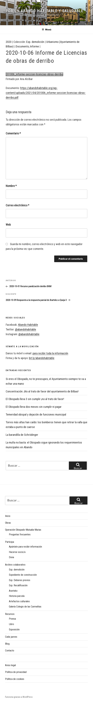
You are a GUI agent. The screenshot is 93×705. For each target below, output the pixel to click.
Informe (34, 46)
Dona (11, 557)
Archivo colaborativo (15, 564)
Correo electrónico (17, 205)
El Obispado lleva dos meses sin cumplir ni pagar (34, 406)
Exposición (14, 629)
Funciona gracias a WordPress (19, 697)
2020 (8, 41)
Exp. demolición (35, 41)
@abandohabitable (25, 329)
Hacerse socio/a (17, 552)
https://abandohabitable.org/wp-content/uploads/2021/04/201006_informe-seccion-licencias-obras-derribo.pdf (46, 92)
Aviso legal (10, 665)
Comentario (13, 133)
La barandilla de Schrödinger (22, 434)
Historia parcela (16, 595)
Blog (7, 643)
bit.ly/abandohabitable (41, 358)
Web (8, 224)
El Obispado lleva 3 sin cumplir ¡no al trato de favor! (35, 399)
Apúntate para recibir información (25, 546)
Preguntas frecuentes (20, 534)
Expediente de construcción (23, 574)
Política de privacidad (16, 672)
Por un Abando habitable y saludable (44, 11)
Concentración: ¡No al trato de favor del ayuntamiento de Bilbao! (42, 391)
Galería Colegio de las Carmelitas (25, 606)
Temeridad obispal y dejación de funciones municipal (36, 414)
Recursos (9, 614)
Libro (11, 624)
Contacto (9, 650)
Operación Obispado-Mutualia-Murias (23, 529)
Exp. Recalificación (18, 585)
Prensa (12, 618)
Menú (46, 29)
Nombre (11, 186)
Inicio (7, 515)
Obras (8, 522)
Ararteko (13, 590)
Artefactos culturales (19, 601)
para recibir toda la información (50, 353)
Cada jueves (11, 636)
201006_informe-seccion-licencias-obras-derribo (34, 74)
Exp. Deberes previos (19, 580)
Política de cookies (14, 678)
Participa (9, 541)
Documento (22, 46)
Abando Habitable (28, 324)
